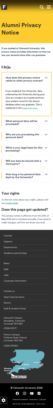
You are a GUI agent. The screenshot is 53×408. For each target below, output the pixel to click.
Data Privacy (16, 404)
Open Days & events (14, 297)
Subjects (8, 241)
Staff (6, 269)
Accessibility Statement (20, 399)
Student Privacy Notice (29, 108)
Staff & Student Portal (15, 308)
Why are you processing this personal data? (22, 136)
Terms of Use (40, 404)
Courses (8, 235)
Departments (10, 247)
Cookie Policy (33, 399)
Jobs (6, 275)
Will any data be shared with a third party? (23, 162)
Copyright (42, 399)
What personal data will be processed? (21, 122)
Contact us (9, 291)
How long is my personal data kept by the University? (23, 175)
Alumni (7, 302)
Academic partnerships (15, 253)
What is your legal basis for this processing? (24, 149)
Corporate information (15, 280)
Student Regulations (28, 404)
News (6, 263)
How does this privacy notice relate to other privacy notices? (24, 79)
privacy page (11, 203)
